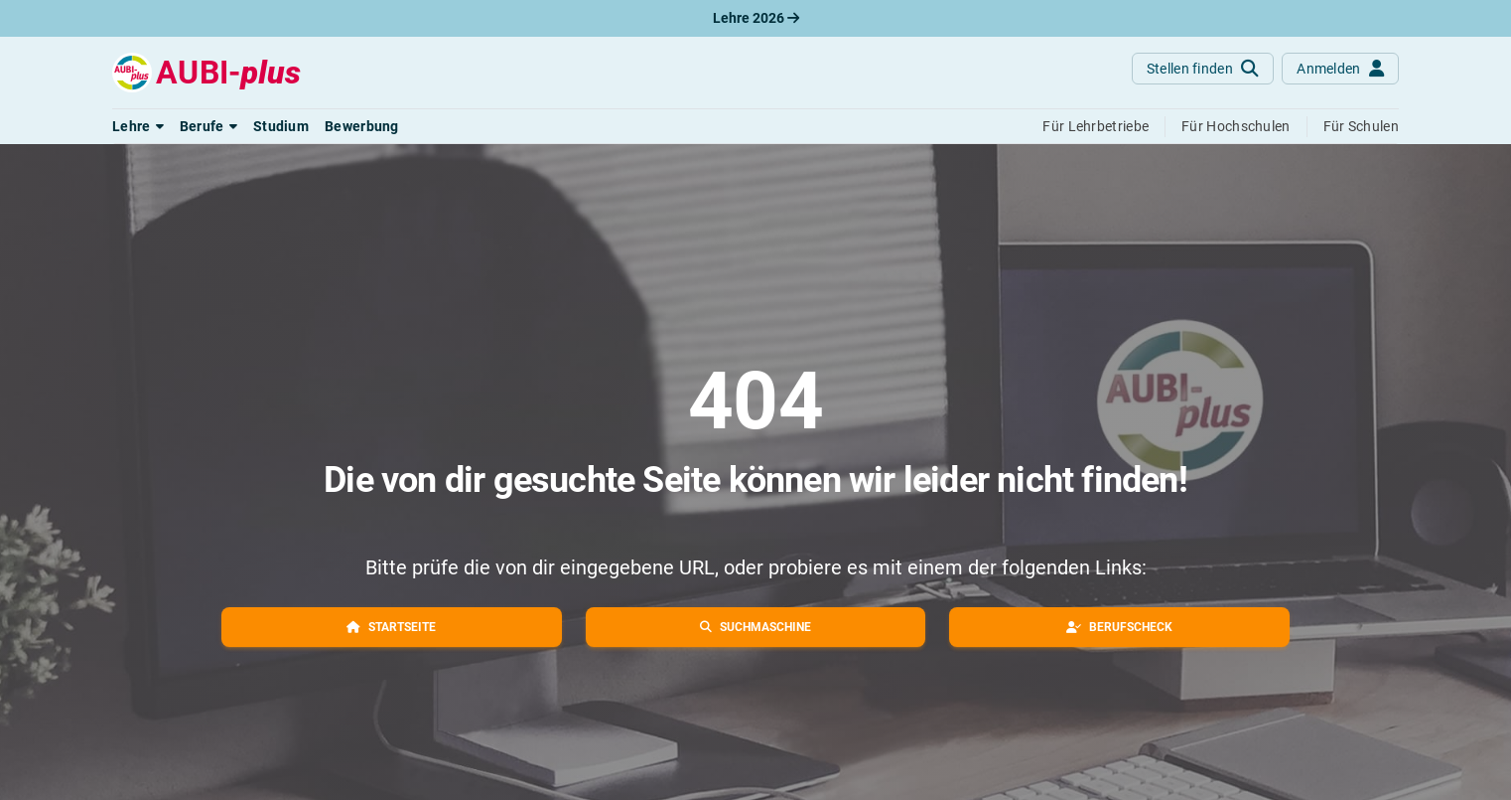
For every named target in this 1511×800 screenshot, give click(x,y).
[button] (138, 126)
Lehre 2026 (756, 18)
